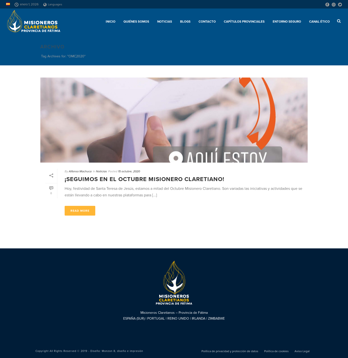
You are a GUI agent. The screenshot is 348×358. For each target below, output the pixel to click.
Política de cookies (276, 351)
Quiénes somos (136, 22)
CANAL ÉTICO (319, 22)
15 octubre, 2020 (129, 171)
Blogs (185, 22)
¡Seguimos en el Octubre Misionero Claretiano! (144, 179)
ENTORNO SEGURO (287, 22)
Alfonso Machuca (80, 171)
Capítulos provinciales (244, 22)
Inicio (110, 22)
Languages (52, 4)
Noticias (164, 22)
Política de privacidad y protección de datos (229, 351)
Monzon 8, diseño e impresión (122, 351)
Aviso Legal (302, 351)
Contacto (207, 22)
